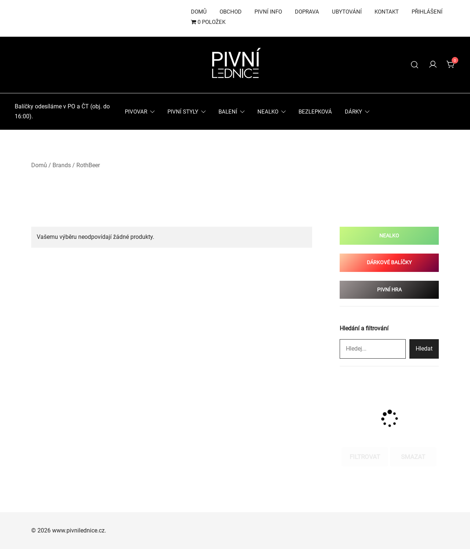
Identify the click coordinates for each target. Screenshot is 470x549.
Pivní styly (182, 111)
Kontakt (387, 11)
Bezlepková (315, 111)
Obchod (231, 11)
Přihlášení (427, 11)
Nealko (267, 111)
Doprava (307, 11)
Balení (227, 111)
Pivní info (268, 11)
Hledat (424, 348)
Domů (199, 11)
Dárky (353, 111)
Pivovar (136, 111)
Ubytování (347, 11)
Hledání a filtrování (364, 328)
